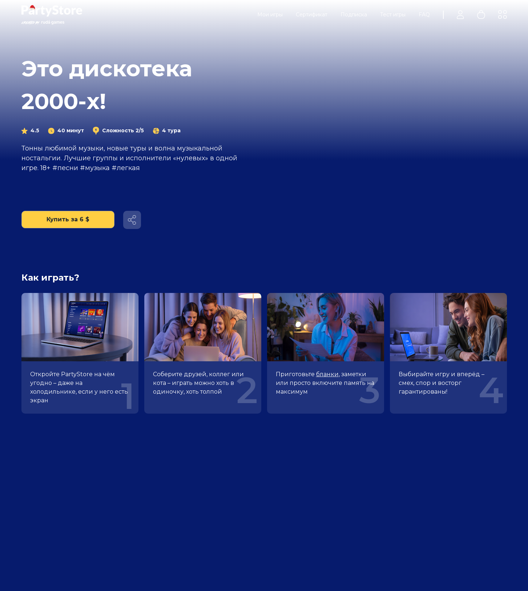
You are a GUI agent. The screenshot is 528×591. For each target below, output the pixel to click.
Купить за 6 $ (68, 219)
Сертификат (311, 14)
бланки (327, 374)
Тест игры (393, 14)
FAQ (424, 14)
